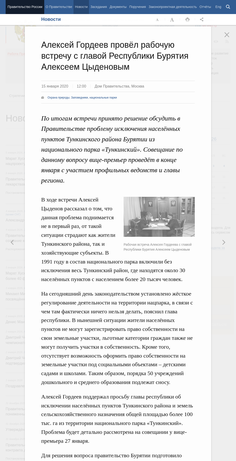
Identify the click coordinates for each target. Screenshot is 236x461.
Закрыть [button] (230, 38)
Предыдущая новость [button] (224, 242)
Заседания (98, 7)
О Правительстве (59, 7)
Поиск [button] (228, 7)
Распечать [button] (187, 19)
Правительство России (24, 7)
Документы (118, 7)
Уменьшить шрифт (157, 19)
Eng (218, 7)
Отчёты (205, 7)
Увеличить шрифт (172, 19)
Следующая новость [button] (12, 242)
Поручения (137, 7)
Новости (81, 7)
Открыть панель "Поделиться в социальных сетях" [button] (202, 19)
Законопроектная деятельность (173, 7)
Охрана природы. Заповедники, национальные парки (82, 97)
